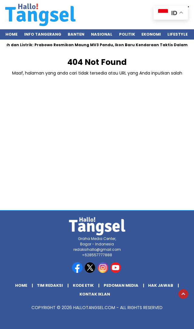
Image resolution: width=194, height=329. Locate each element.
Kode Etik (83, 285)
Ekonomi (151, 34)
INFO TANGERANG (42, 34)
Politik (127, 34)
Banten (76, 34)
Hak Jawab (160, 285)
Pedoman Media (121, 285)
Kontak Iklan (94, 294)
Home (11, 34)
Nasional (101, 34)
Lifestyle (177, 34)
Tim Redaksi (50, 285)
